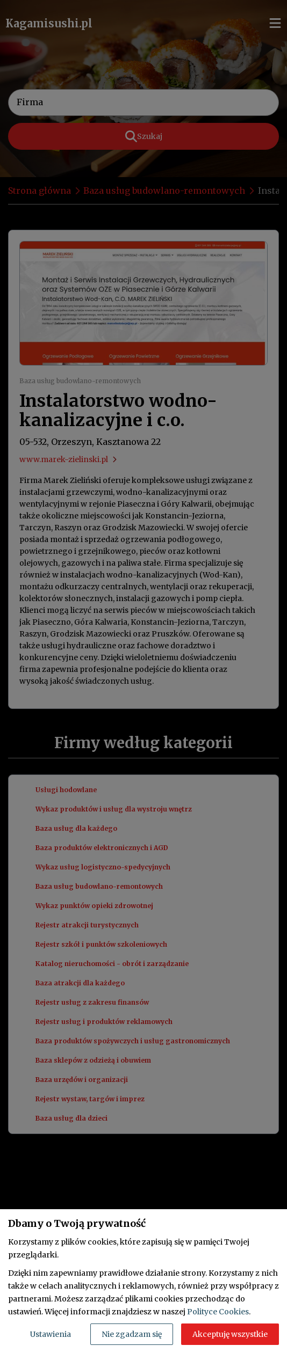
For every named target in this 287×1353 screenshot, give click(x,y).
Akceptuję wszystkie (230, 1334)
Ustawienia (50, 1334)
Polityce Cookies (218, 1312)
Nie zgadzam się (132, 1334)
